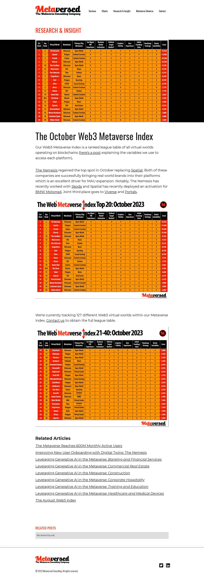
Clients (105, 11)
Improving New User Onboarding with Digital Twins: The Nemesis (91, 452)
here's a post (90, 153)
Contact (162, 11)
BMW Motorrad (48, 192)
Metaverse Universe (144, 11)
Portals (131, 192)
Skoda (77, 186)
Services (92, 11)
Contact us (55, 320)
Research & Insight (121, 11)
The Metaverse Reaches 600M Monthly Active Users (78, 446)
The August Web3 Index (55, 500)
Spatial (137, 170)
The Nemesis (46, 170)
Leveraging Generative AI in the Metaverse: (98, 459)
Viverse (111, 192)
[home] (58, 10)
